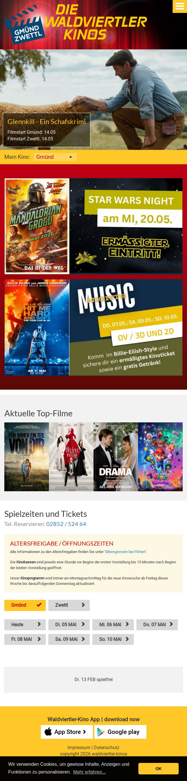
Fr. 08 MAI (21, 639)
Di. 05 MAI (65, 624)
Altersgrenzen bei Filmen (125, 552)
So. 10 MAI (110, 639)
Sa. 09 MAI (66, 639)
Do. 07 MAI (154, 624)
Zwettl (61, 605)
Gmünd (18, 605)
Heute (17, 624)
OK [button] (158, 768)
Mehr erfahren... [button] (89, 772)
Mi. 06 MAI (110, 624)
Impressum (79, 747)
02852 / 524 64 (66, 523)
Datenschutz (106, 747)
